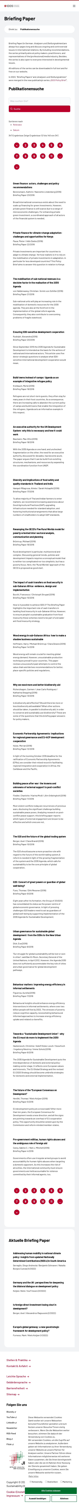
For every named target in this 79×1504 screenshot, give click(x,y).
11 (52, 156)
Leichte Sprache (17, 1376)
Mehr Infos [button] (33, 1476)
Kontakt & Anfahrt (18, 1366)
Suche (15, 108)
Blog (9, 1438)
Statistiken (51, 1481)
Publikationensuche (30, 29)
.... (60, 156)
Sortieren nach (16, 121)
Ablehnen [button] (64, 1498)
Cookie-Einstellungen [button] (20, 1491)
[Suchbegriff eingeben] (39, 101)
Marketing (66, 1481)
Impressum (14, 1495)
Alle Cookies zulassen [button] (50, 1491)
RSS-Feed (11, 1433)
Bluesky (11, 1411)
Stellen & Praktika (18, 1360)
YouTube (11, 1417)
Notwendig (36, 1481)
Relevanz (17, 124)
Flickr (10, 1444)
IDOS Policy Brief (58, 80)
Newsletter (11, 1428)
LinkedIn (11, 1422)
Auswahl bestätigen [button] (37, 1498)
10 (43, 156)
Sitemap (12, 1394)
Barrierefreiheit (17, 1388)
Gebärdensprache (18, 1382)
